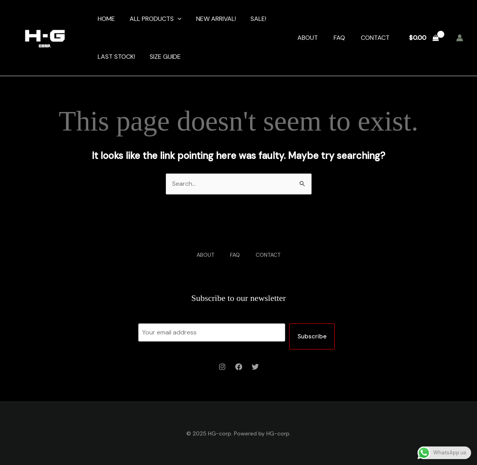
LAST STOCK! (115, 56)
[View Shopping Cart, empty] (423, 38)
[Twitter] (255, 366)
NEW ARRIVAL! (211, 19)
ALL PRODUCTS (152, 19)
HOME (105, 19)
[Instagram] (222, 366)
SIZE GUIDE (162, 56)
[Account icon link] (459, 37)
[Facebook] (238, 366)
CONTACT (375, 38)
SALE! (251, 19)
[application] (174, 19)
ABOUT (307, 38)
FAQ (339, 38)
